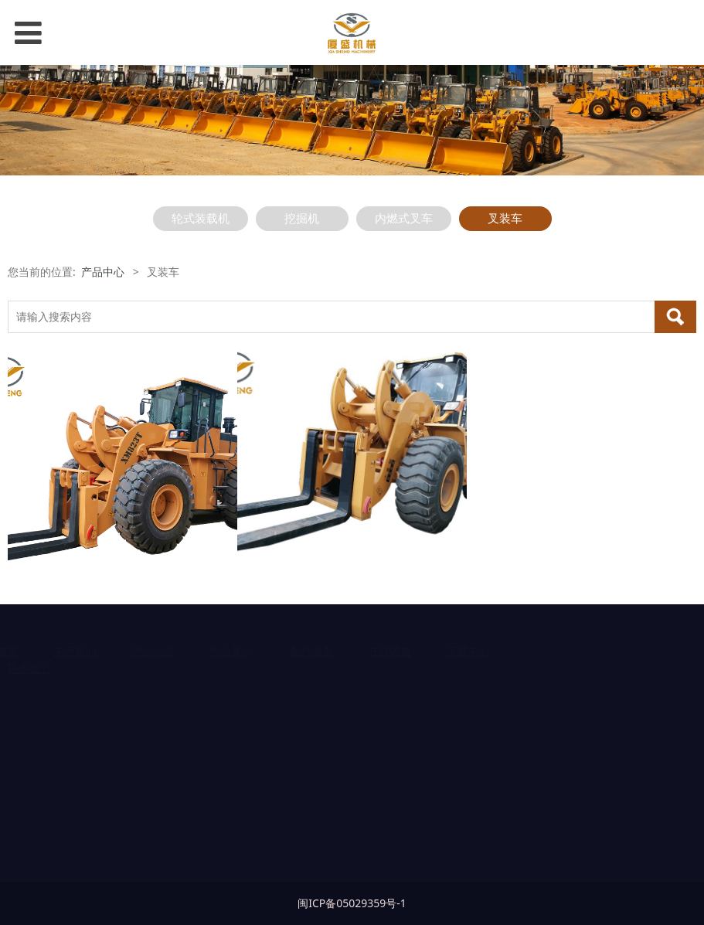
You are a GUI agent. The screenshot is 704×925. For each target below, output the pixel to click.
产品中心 (102, 271)
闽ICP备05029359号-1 (352, 903)
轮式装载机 (201, 218)
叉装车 (505, 218)
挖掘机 (301, 218)
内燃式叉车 (404, 218)
